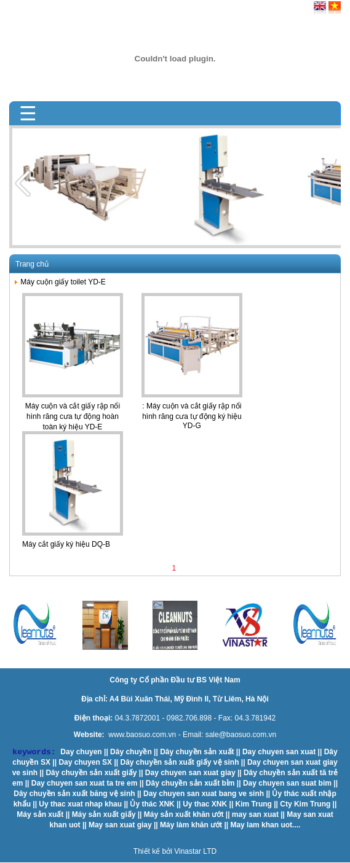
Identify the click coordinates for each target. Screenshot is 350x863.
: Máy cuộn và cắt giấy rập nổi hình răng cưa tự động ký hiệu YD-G (191, 416)
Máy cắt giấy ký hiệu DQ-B (66, 544)
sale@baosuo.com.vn (241, 734)
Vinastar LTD (195, 852)
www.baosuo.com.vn (142, 734)
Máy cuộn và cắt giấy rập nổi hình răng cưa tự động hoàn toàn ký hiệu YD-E (72, 416)
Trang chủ (32, 264)
